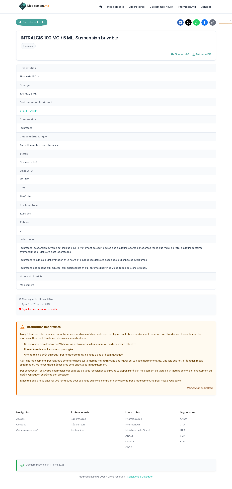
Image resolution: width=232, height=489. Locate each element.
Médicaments (115, 6)
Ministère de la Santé (137, 430)
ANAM (129, 436)
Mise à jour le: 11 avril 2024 (36, 299)
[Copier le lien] (212, 22)
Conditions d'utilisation (140, 477)
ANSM (183, 419)
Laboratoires (137, 6)
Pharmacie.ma (187, 6)
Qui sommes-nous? (161, 6)
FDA (182, 441)
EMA (182, 436)
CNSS (128, 447)
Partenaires (77, 430)
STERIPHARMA (28, 111)
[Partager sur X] (187, 22)
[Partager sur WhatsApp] (196, 22)
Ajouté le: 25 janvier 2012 (34, 304)
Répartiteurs (78, 424)
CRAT (183, 424)
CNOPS (129, 441)
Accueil (20, 419)
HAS (182, 430)
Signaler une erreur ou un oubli (38, 309)
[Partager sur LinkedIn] (179, 22)
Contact (206, 6)
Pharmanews (133, 424)
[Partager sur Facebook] (204, 22)
